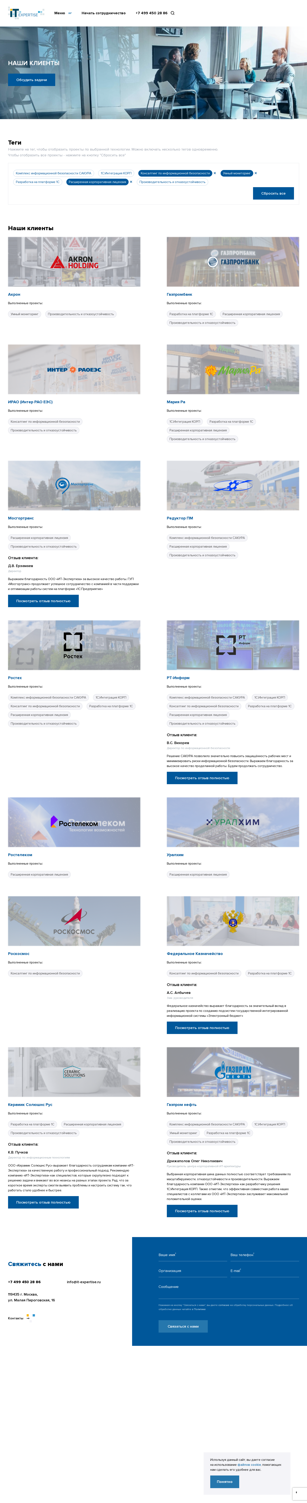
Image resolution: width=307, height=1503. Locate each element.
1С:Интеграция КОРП (116, 173)
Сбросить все (273, 193)
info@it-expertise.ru (84, 1282)
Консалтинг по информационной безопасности (175, 173)
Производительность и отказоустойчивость (172, 182)
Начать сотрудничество (104, 13)
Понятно (225, 1481)
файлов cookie (249, 1465)
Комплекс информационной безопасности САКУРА (53, 173)
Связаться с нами (183, 1326)
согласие (223, 1305)
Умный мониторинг (237, 173)
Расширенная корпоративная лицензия (97, 182)
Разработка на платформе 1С (38, 182)
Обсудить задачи (31, 80)
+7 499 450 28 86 (151, 13)
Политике (200, 1309)
